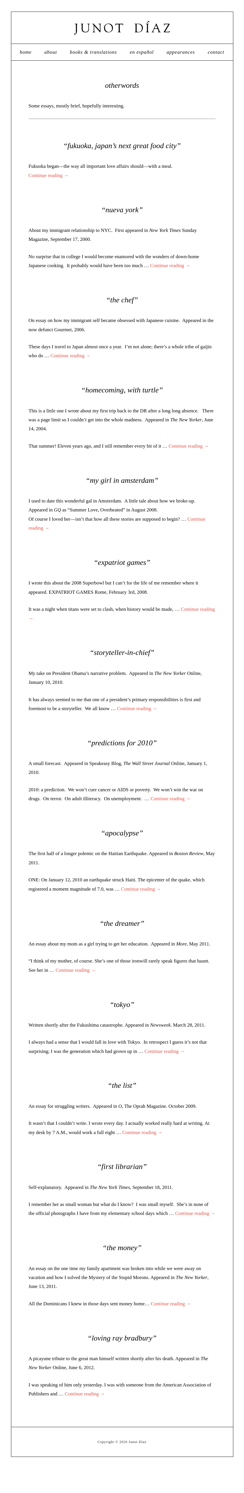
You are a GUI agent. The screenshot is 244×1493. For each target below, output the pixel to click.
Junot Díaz (122, 40)
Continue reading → (49, 200)
